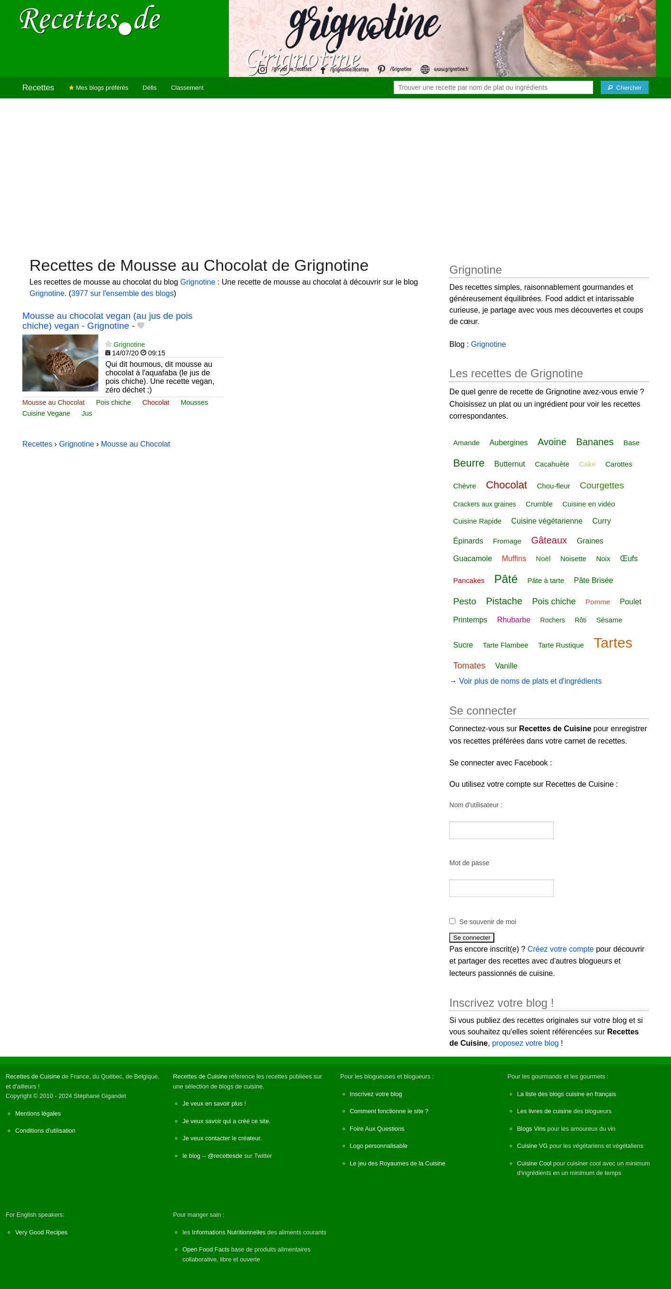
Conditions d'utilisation (45, 1130)
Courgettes (602, 485)
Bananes (595, 442)
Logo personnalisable (379, 1145)
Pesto (464, 601)
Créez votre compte (561, 949)
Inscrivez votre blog (376, 1094)
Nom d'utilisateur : (475, 805)
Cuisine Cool (534, 1163)
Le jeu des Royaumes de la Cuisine (397, 1163)
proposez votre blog (525, 1043)
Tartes (613, 642)
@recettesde (225, 1155)
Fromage (507, 541)
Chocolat (156, 402)
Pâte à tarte (546, 580)
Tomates (469, 665)
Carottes (619, 464)
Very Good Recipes (41, 1232)
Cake (587, 464)
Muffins (514, 558)
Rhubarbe (513, 620)
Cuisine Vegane (46, 413)
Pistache (504, 601)
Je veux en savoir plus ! (214, 1103)
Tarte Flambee (506, 645)
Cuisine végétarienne (547, 521)
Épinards (468, 541)
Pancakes (468, 580)
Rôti (580, 620)
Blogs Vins (531, 1128)
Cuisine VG (532, 1145)
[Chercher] (625, 87)
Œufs (629, 558)
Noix (603, 558)
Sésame (609, 620)
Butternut (509, 464)
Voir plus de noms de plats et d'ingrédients (530, 681)
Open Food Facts (205, 1249)
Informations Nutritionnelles (228, 1232)
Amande (466, 443)
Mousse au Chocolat (53, 402)
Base (632, 443)
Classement (187, 87)
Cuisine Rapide (477, 521)
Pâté (506, 579)
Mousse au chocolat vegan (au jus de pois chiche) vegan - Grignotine (107, 321)
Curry (601, 521)
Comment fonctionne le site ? (389, 1111)
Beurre (468, 463)
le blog (191, 1155)
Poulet (630, 602)
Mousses (194, 402)
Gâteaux (549, 540)
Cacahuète (552, 464)
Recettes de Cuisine (33, 1076)
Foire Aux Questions (377, 1128)
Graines (590, 541)
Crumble (539, 504)
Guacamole (472, 558)
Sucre (463, 645)
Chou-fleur (553, 486)
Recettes (38, 87)
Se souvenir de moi (487, 922)
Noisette (573, 558)
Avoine (552, 442)
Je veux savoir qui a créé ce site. (226, 1121)
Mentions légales (38, 1113)
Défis (149, 87)
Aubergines (509, 443)
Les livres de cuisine (544, 1111)
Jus (87, 413)
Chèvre (464, 486)
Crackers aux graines (484, 504)
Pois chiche (113, 402)
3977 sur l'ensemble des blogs (122, 293)
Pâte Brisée (594, 580)
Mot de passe (469, 863)
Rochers (552, 620)
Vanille (506, 666)
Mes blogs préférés (98, 87)
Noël (543, 558)
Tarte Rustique (561, 645)
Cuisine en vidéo (588, 504)
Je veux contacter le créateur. (222, 1138)
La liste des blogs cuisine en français (566, 1094)
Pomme (598, 602)
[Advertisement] (336, 172)
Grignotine (198, 282)
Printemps (470, 620)
